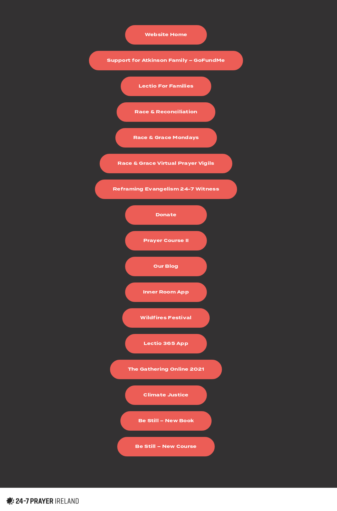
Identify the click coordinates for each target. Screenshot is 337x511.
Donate (166, 215)
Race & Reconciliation (166, 112)
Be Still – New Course (165, 446)
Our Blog (165, 266)
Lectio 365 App (166, 343)
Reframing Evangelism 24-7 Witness (166, 189)
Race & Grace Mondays (166, 137)
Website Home (166, 34)
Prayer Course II (166, 240)
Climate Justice (166, 395)
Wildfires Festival (165, 318)
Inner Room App (166, 292)
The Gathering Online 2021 (166, 369)
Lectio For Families (166, 86)
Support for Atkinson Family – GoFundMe (166, 60)
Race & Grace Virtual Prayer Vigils (166, 163)
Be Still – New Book (166, 420)
